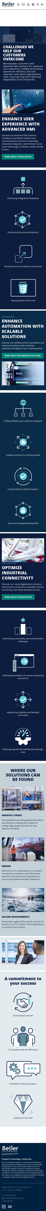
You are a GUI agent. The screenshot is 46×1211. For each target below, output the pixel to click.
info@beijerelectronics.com (14, 1198)
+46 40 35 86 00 (9, 1195)
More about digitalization (18, 597)
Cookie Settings (7, 1201)
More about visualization (18, 156)
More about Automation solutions (23, 355)
